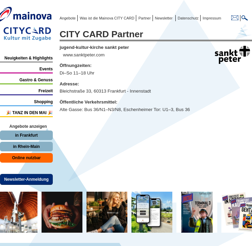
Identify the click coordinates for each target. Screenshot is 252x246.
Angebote (68, 18)
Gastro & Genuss (36, 80)
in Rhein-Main (26, 146)
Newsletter (164, 18)
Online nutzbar (26, 157)
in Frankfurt (26, 135)
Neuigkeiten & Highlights (28, 58)
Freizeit (45, 90)
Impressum (211, 18)
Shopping (43, 101)
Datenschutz (187, 18)
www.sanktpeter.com (84, 54)
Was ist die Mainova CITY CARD (106, 18)
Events (46, 69)
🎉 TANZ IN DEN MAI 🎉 (29, 112)
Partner (144, 18)
